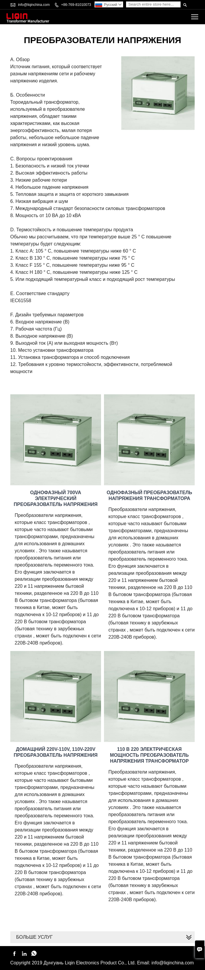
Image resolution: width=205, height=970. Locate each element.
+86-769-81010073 (76, 5)
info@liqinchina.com (34, 5)
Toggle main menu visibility (195, 14)
